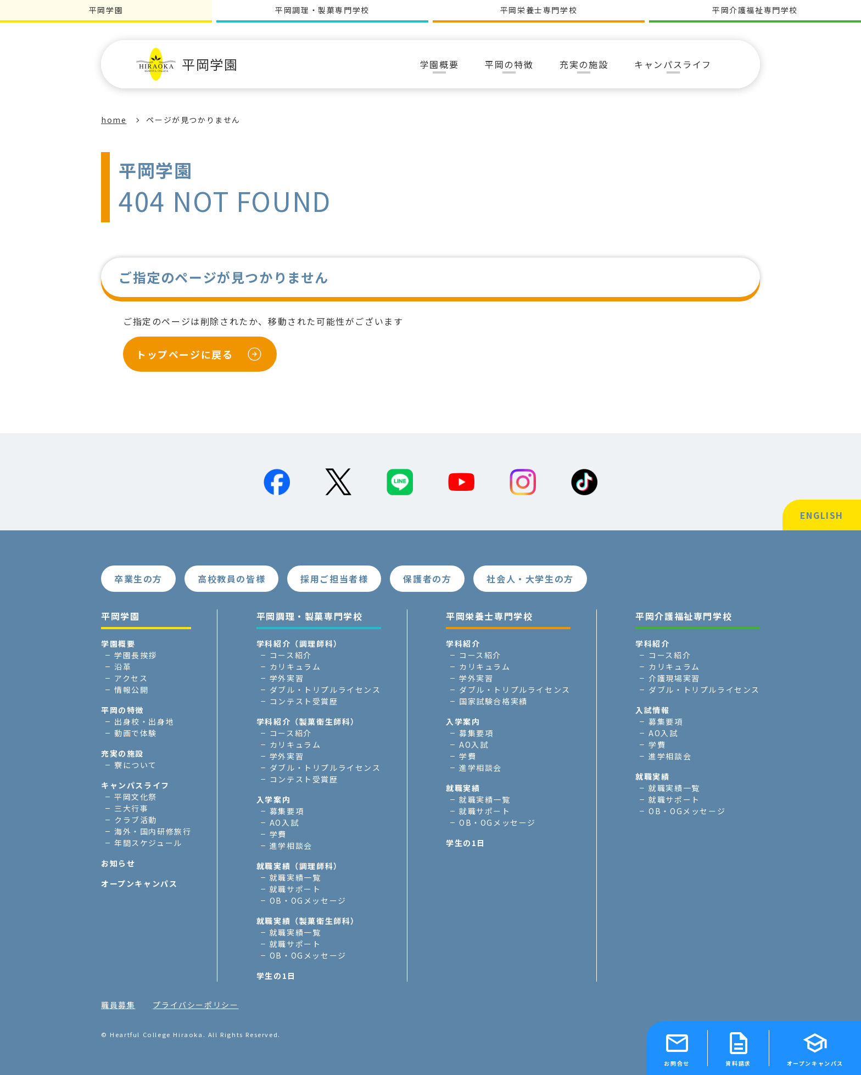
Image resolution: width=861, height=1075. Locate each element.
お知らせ (118, 863)
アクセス (131, 678)
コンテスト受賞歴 (304, 701)
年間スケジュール (148, 842)
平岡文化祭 (135, 796)
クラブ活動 (135, 819)
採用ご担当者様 (334, 578)
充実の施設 (122, 753)
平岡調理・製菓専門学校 (322, 9)
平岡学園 (187, 64)
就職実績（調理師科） (299, 865)
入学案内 (273, 799)
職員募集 (118, 1004)
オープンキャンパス (139, 883)
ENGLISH (821, 515)
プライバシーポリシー (195, 1004)
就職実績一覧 (295, 877)
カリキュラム (295, 666)
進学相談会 (291, 845)
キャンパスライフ (135, 785)
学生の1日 (276, 975)
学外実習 (287, 678)
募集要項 (287, 810)
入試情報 (652, 709)
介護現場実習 (674, 678)
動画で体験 (135, 732)
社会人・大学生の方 (530, 578)
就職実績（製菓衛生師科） (307, 920)
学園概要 (118, 643)
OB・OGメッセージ (308, 900)
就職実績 (463, 787)
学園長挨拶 (135, 655)
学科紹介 (463, 643)
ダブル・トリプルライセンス (325, 689)
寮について (135, 764)
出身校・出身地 (144, 721)
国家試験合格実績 (493, 701)
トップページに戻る (184, 354)
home (113, 119)
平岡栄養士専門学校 (538, 9)
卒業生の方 (138, 578)
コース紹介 (291, 655)
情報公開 (131, 689)
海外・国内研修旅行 (152, 831)
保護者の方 (427, 578)
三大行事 (131, 808)
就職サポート (295, 888)
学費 (278, 833)
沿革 (122, 666)
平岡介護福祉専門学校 (755, 9)
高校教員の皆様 (231, 578)
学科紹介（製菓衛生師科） (307, 721)
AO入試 (284, 822)
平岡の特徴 (122, 709)
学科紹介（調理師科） (299, 643)
